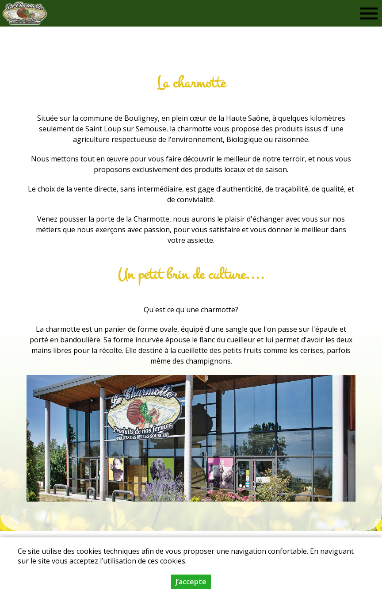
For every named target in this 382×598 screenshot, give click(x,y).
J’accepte (191, 583)
